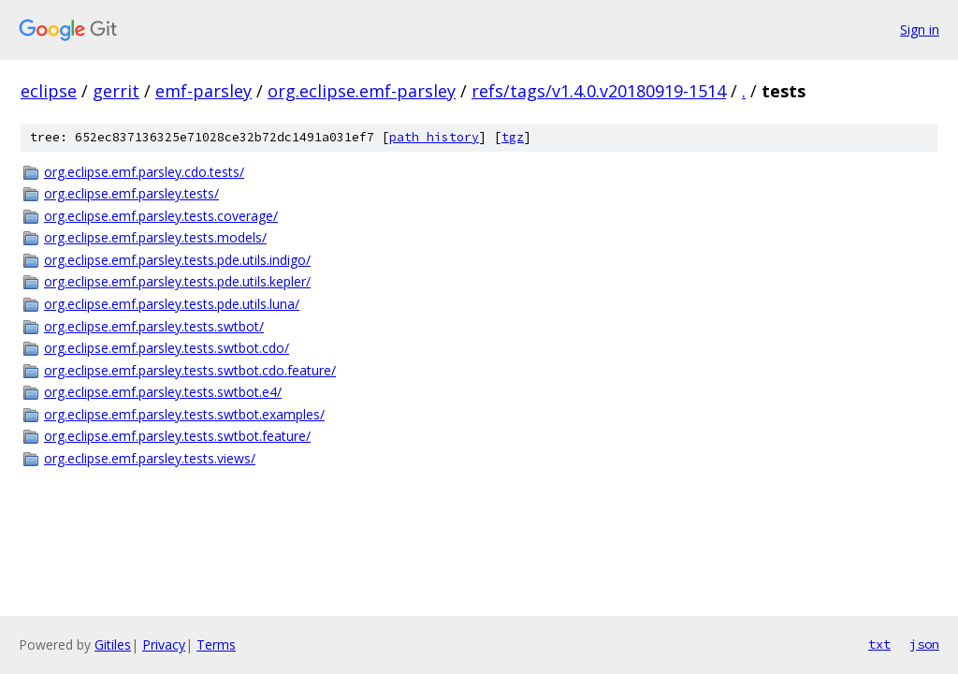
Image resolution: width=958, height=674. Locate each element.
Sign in (919, 29)
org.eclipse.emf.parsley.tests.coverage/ (161, 216)
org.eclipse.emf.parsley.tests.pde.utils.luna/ (171, 304)
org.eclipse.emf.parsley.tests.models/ (155, 237)
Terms (216, 644)
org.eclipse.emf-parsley (362, 91)
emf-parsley (203, 91)
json (924, 644)
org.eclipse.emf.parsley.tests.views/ (149, 458)
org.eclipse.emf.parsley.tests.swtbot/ (154, 326)
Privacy (163, 644)
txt (879, 644)
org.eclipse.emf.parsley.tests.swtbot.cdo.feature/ (190, 370)
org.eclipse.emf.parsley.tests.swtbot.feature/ (177, 436)
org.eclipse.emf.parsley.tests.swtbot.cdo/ (166, 348)
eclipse (49, 91)
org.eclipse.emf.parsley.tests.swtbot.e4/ (163, 392)
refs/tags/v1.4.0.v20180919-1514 (599, 91)
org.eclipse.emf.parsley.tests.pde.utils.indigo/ (177, 260)
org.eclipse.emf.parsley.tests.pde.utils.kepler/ (177, 281)
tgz (512, 137)
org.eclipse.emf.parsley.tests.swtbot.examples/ (184, 414)
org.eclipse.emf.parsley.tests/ (131, 193)
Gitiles (112, 644)
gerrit (116, 91)
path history (434, 137)
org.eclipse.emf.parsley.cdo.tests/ (144, 172)
